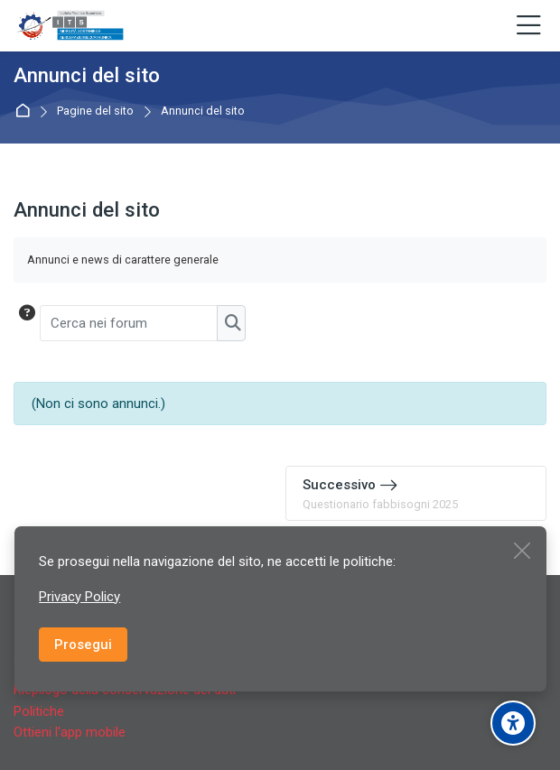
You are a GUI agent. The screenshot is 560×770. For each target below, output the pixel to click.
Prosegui (83, 644)
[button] (26, 323)
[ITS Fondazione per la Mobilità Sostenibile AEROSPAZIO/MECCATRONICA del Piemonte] (70, 26)
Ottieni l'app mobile (70, 732)
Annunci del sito (203, 111)
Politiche (39, 711)
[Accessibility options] (513, 723)
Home (26, 111)
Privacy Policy (79, 597)
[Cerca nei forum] (129, 323)
